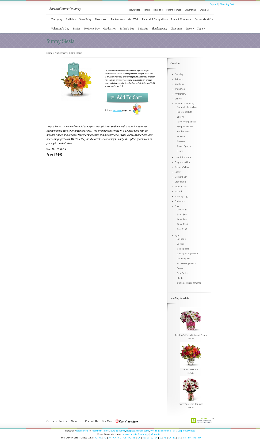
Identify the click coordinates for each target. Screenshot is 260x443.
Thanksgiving (159, 28)
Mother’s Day (92, 28)
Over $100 (182, 229)
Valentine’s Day (60, 28)
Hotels (147, 10)
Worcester (156, 434)
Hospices (130, 431)
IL (152, 438)
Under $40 (182, 210)
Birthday (71, 19)
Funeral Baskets (184, 112)
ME (179, 438)
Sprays (180, 117)
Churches (204, 10)
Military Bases (142, 431)
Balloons (181, 239)
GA (138, 438)
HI (144, 438)
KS (165, 438)
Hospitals (158, 10)
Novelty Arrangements (187, 253)
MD (184, 438)
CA (114, 438)
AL (96, 438)
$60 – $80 (182, 219)
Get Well (133, 19)
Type (201, 28)
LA (174, 438)
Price (190, 28)
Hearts (180, 151)
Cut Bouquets (183, 258)
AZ (105, 438)
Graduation (109, 28)
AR (110, 438)
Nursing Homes (117, 431)
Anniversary (118, 19)
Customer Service (56, 421)
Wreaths (181, 136)
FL (134, 438)
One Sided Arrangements (189, 283)
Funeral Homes (173, 10)
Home (49, 53)
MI (194, 438)
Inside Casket (183, 131)
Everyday (56, 19)
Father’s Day (127, 28)
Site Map (107, 421)
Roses (180, 268)
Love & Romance (181, 19)
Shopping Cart (227, 4)
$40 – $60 (182, 214)
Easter (76, 28)
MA (189, 438)
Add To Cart (129, 97)
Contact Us (91, 421)
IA (161, 438)
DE (129, 438)
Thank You (101, 19)
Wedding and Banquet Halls (163, 431)
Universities (190, 10)
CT (124, 438)
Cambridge (143, 434)
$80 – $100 (182, 224)
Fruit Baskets (183, 273)
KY (170, 438)
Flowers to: (134, 10)
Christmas (176, 28)
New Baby (85, 19)
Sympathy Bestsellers (187, 107)
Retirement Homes (100, 431)
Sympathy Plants (185, 126)
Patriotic (143, 28)
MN (199, 438)
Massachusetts (130, 434)
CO (119, 438)
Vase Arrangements (186, 263)
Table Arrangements (186, 122)
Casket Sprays (184, 146)
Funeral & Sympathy (155, 19)
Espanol (214, 4)
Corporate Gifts (203, 19)
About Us (76, 421)
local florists (82, 431)
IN (156, 438)
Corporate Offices (186, 431)
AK (100, 438)
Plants (180, 278)
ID (148, 438)
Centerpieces (183, 249)
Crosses (181, 141)
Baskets (180, 244)
